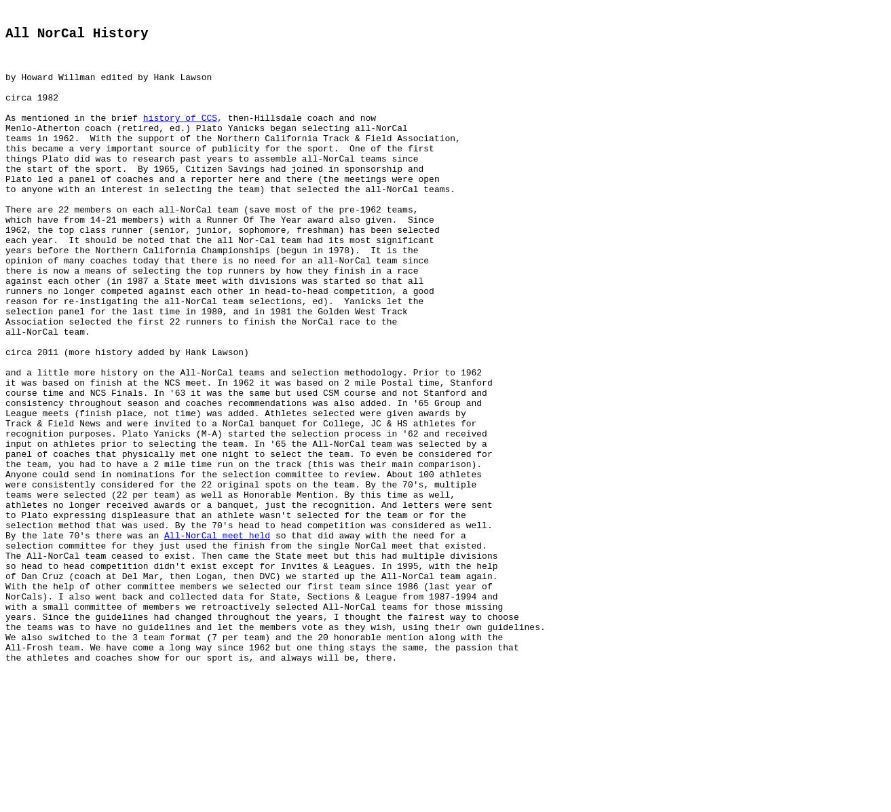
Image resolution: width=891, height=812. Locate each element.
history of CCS (180, 137)
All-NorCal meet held (217, 638)
